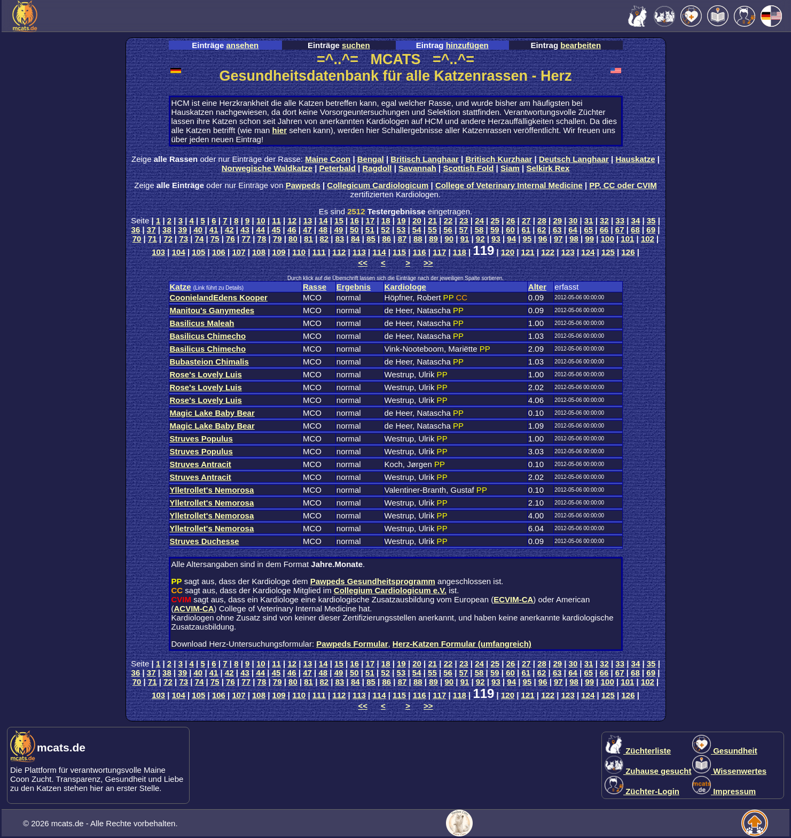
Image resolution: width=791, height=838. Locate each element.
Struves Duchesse (204, 541)
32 (604, 220)
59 (494, 229)
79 (277, 238)
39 (182, 229)
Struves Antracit (200, 464)
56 (447, 229)
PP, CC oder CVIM (622, 185)
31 (588, 220)
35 (651, 220)
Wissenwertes (729, 770)
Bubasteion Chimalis (209, 361)
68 (635, 229)
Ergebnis (353, 286)
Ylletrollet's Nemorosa (212, 489)
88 (417, 238)
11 (276, 220)
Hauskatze (635, 159)
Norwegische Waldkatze (267, 168)
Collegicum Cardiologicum (377, 185)
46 (291, 229)
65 (588, 229)
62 (541, 229)
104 (178, 252)
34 (635, 220)
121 (528, 252)
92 (480, 238)
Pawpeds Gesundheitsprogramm (372, 581)
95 (527, 238)
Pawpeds (303, 185)
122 (547, 252)
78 (262, 238)
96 (542, 238)
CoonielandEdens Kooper (219, 297)
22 (448, 220)
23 (463, 220)
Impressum (724, 791)
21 (432, 220)
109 (279, 252)
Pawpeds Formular (352, 643)
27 (526, 220)
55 (432, 229)
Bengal (370, 159)
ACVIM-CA (194, 608)
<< (362, 262)
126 (628, 252)
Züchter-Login (642, 791)
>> (428, 262)
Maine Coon (327, 159)
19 (401, 220)
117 (439, 252)
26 (510, 220)
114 (379, 252)
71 (152, 238)
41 (213, 229)
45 (276, 229)
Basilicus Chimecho (208, 335)
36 (135, 229)
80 (292, 238)
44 (260, 229)
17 (370, 220)
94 (511, 238)
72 (168, 238)
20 (416, 220)
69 (650, 229)
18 (385, 220)
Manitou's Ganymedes (212, 310)
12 (291, 220)
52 (385, 229)
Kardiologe (405, 286)
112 (339, 252)
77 (245, 238)
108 (258, 252)
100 (607, 238)
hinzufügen (467, 45)
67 (619, 229)
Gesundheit (724, 750)
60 (510, 229)
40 (198, 229)
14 (323, 220)
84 (355, 238)
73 (183, 238)
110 (299, 252)
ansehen (242, 45)
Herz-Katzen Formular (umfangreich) (462, 643)
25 (494, 220)
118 (459, 252)
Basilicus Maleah (202, 323)
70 (137, 238)
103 (158, 252)
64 (572, 229)
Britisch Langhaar (424, 159)
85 (370, 238)
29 (557, 220)
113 (359, 252)
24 (479, 220)
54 (416, 229)
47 (307, 229)
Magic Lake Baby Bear (212, 412)
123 (568, 252)
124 (587, 252)
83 (339, 238)
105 (198, 252)
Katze (180, 286)
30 (573, 220)
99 (589, 238)
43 (244, 229)
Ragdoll (376, 168)
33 (619, 220)
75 (215, 238)
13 (307, 220)
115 (399, 252)
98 (573, 238)
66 (604, 229)
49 (338, 229)
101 (627, 238)
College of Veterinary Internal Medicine (509, 185)
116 (419, 252)
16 (354, 220)
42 (229, 229)
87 (402, 238)
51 (369, 229)
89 (433, 238)
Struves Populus (201, 438)
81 (308, 238)
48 (322, 229)
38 (166, 229)
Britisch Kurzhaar (498, 159)
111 (319, 252)
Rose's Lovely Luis (206, 374)
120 (507, 252)
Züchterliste (638, 750)
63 (557, 229)
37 (151, 229)
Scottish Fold (468, 168)
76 (230, 238)
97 (558, 238)
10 (260, 220)
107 (238, 252)
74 (199, 238)
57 (463, 229)
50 (354, 229)
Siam (510, 168)
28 (541, 220)
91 (464, 238)
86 (386, 238)
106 (218, 252)
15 (338, 220)
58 (479, 229)
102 (647, 238)
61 (525, 229)
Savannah (417, 168)
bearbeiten (580, 45)
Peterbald (337, 168)
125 (608, 252)
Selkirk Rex (547, 168)
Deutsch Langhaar (574, 159)
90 (448, 238)
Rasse (314, 286)
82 (324, 238)
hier (279, 130)
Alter (537, 286)
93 (495, 238)
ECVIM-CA (513, 599)
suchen (356, 45)
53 (401, 229)
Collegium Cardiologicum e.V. (390, 590)
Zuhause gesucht (648, 770)
